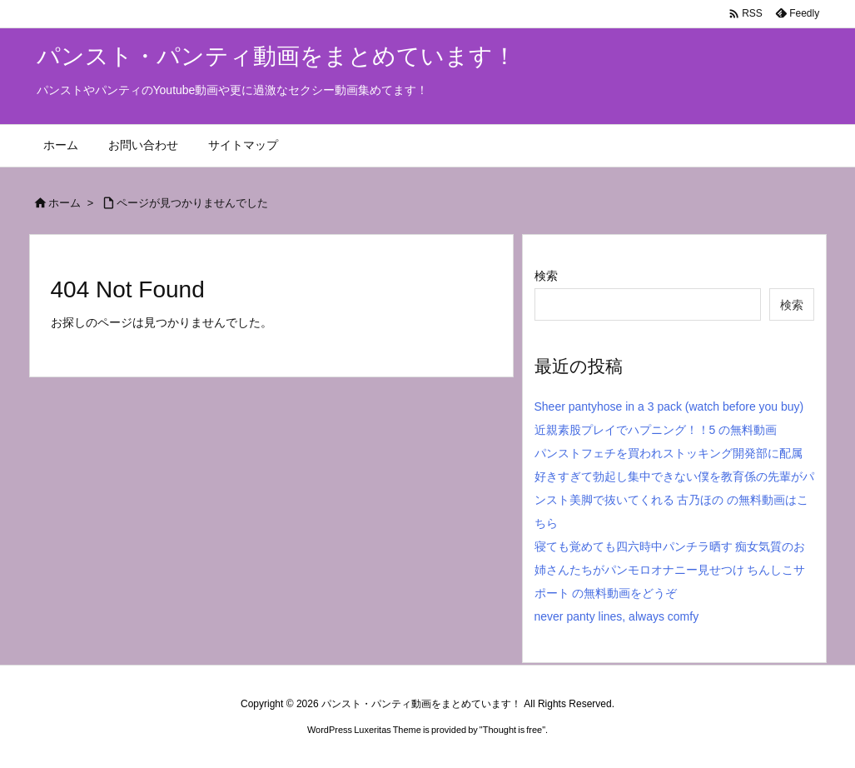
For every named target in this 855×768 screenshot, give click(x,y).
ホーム (64, 203)
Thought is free (512, 730)
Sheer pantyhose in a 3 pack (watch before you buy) (669, 406)
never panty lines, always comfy (616, 616)
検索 (546, 275)
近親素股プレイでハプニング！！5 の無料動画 (656, 429)
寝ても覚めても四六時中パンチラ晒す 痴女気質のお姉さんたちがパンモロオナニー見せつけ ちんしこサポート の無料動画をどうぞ (670, 570)
